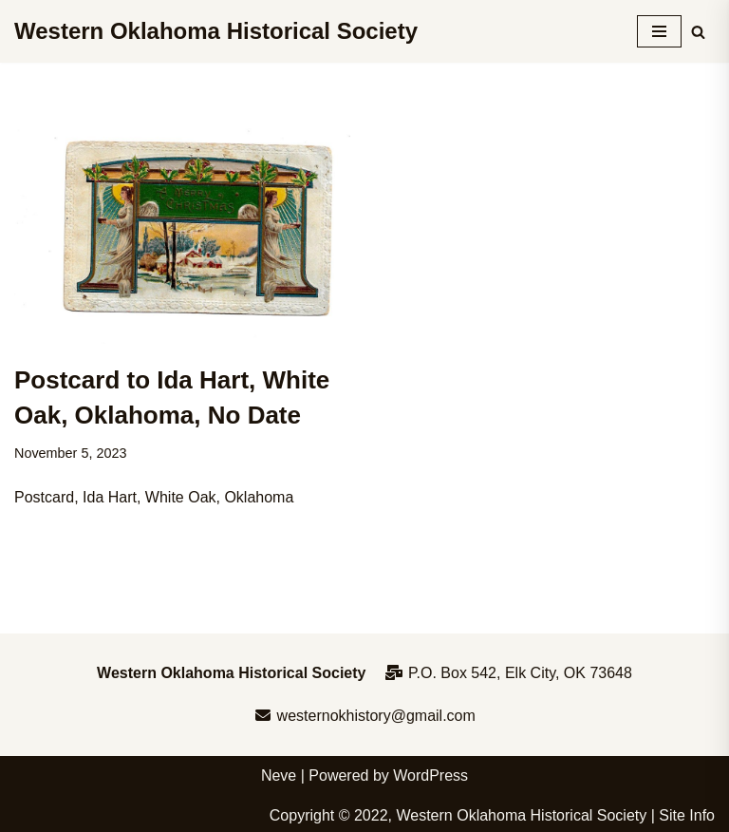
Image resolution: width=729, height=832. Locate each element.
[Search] (698, 32)
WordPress (430, 775)
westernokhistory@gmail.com (364, 716)
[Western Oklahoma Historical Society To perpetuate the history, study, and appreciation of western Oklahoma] (216, 31)
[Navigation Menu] (659, 31)
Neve (278, 775)
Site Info (687, 815)
